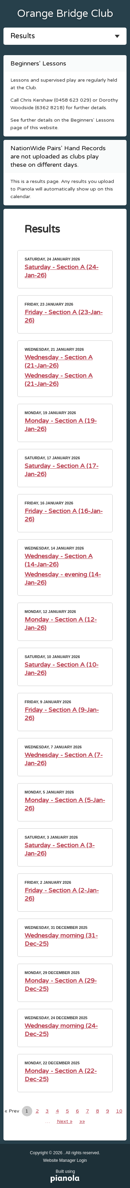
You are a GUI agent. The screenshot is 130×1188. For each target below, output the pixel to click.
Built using (65, 1176)
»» (82, 1121)
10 (119, 1111)
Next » (64, 1121)
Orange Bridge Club (65, 13)
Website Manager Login (65, 1160)
